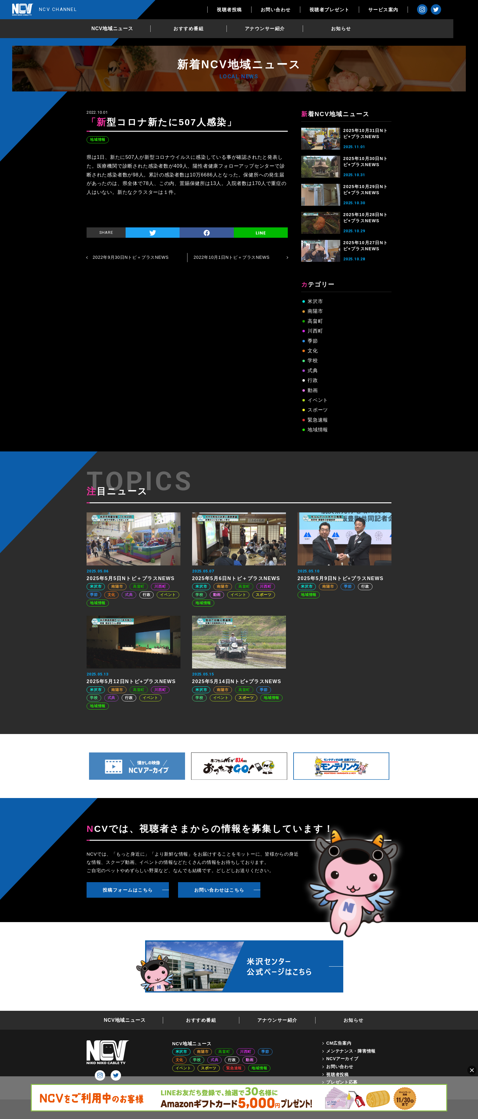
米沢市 (315, 301)
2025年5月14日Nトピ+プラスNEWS (236, 681)
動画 (313, 390)
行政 (313, 380)
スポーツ (318, 409)
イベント (318, 400)
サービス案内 (408, 9)
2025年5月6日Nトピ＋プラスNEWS (236, 578)
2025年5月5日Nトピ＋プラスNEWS (131, 578)
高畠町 (315, 321)
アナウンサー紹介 (277, 28)
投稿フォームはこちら (128, 890)
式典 (313, 370)
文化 (313, 350)
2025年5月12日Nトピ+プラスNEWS (131, 681)
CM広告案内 (338, 1043)
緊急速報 (318, 419)
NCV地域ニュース (125, 28)
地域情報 (97, 139)
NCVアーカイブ (342, 1058)
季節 (313, 341)
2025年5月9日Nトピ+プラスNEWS (340, 578)
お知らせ (354, 28)
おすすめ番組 (201, 28)
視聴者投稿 (254, 9)
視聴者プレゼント (354, 9)
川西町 (315, 330)
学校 (313, 360)
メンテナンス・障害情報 (351, 1051)
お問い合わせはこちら (219, 890)
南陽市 (315, 311)
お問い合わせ (300, 9)
